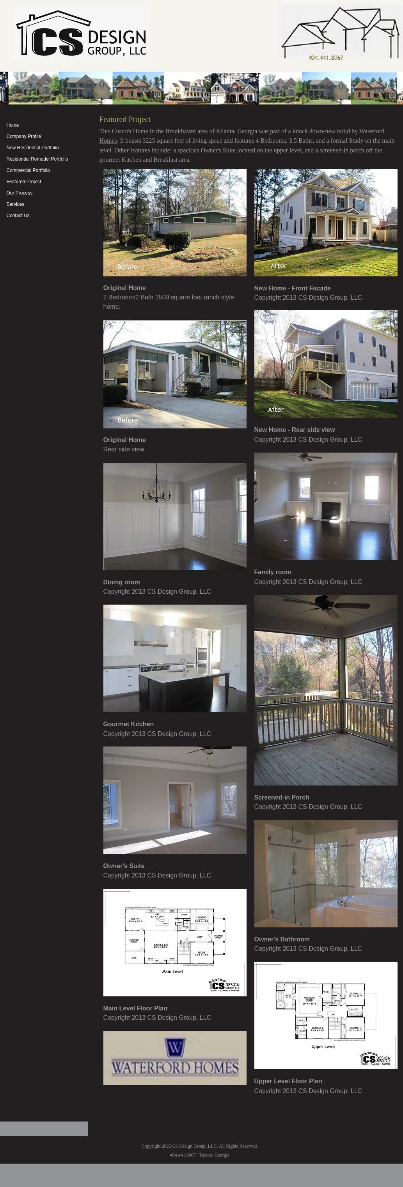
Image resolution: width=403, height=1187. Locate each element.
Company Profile (24, 136)
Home (13, 125)
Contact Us (18, 215)
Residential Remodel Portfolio (37, 159)
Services (16, 204)
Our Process (20, 193)
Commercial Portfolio (28, 170)
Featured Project (24, 181)
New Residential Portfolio (33, 147)
